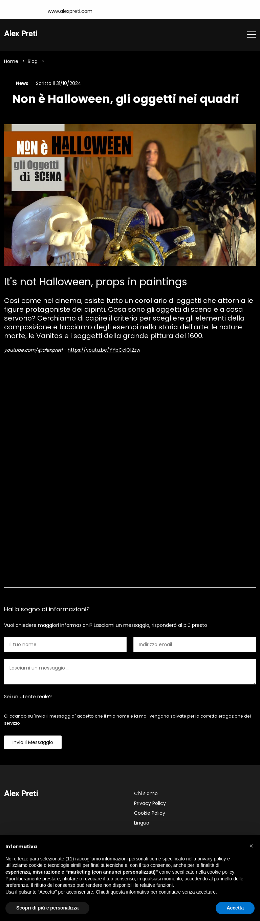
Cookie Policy (149, 813)
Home (11, 61)
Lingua (141, 823)
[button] (251, 845)
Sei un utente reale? (28, 697)
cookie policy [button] (220, 872)
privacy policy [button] (211, 858)
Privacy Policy (150, 804)
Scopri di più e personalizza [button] (47, 908)
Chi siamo (146, 794)
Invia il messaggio (33, 743)
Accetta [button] (235, 908)
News (21, 83)
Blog (33, 61)
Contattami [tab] (130, 576)
